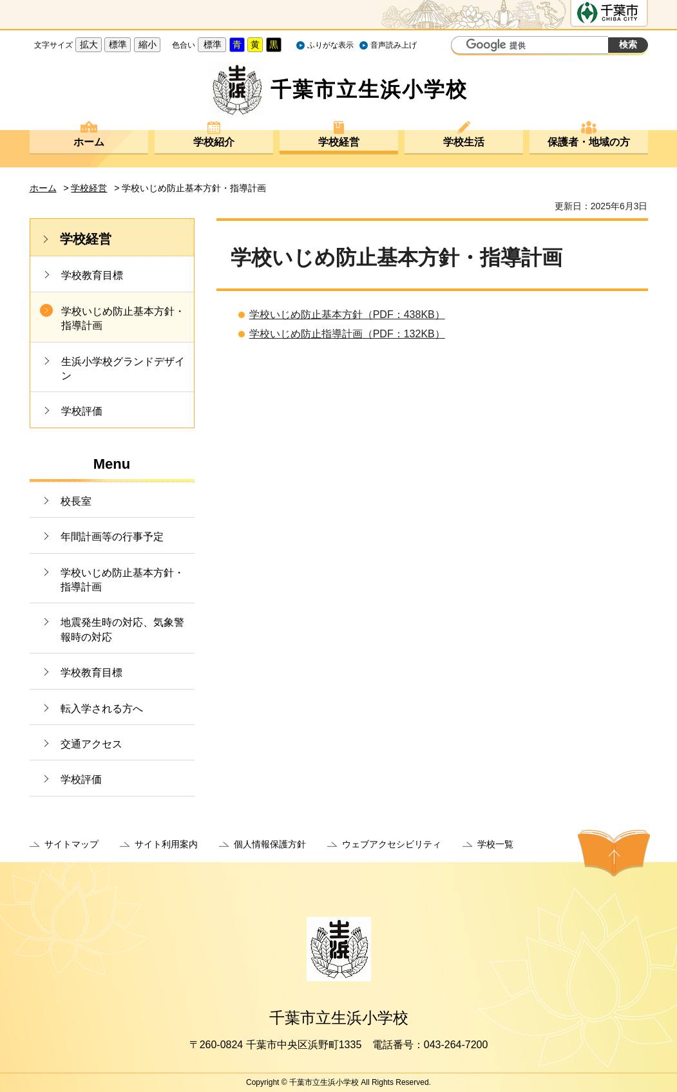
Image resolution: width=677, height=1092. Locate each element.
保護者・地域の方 (589, 141)
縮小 (147, 44)
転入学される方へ (102, 708)
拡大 (89, 44)
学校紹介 (213, 141)
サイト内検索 (462, 46)
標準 (118, 44)
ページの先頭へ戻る (614, 853)
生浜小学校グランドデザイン (123, 368)
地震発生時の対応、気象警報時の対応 (122, 629)
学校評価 (81, 411)
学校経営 (338, 141)
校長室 (76, 501)
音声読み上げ (393, 45)
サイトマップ (71, 844)
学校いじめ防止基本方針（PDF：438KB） (347, 314)
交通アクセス (91, 744)
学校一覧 (495, 844)
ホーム (88, 141)
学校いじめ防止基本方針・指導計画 (123, 318)
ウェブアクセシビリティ (391, 844)
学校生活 (463, 141)
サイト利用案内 (166, 844)
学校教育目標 (92, 275)
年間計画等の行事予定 (112, 536)
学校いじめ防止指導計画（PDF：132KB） (347, 333)
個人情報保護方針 (270, 844)
